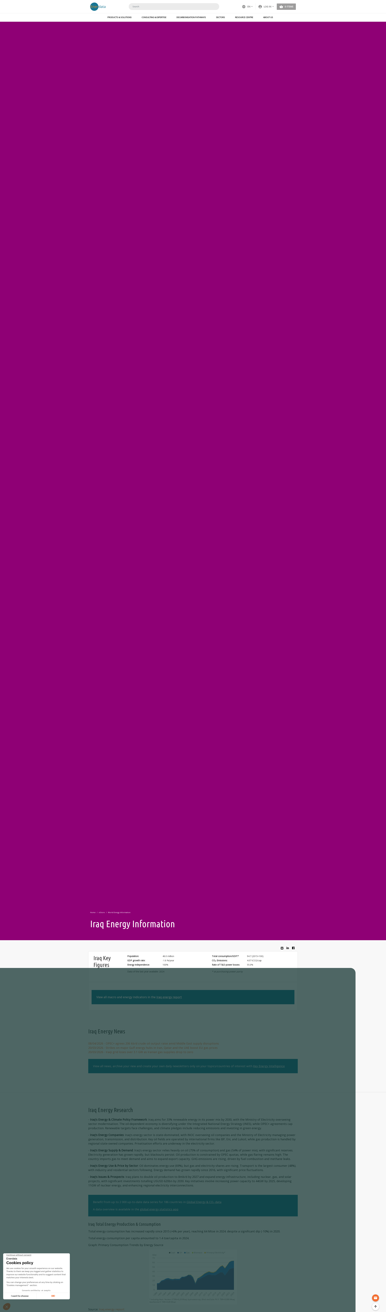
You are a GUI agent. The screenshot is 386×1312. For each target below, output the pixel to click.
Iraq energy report (169, 997)
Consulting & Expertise (154, 17)
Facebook (294, 949)
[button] (266, 7)
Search (212, 6)
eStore (102, 912)
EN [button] (246, 7)
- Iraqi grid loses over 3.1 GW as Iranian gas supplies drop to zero (140, 1052)
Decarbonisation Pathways (191, 17)
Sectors (220, 17)
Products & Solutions (119, 17)
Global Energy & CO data (203, 1202)
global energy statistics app (159, 1209)
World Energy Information (119, 912)
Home (93, 912)
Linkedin (288, 949)
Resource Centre (244, 17)
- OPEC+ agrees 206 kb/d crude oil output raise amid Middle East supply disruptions (153, 1043)
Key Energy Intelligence (269, 1066)
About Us (268, 17)
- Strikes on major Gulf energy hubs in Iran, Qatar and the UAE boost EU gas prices (153, 1048)
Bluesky (283, 949)
